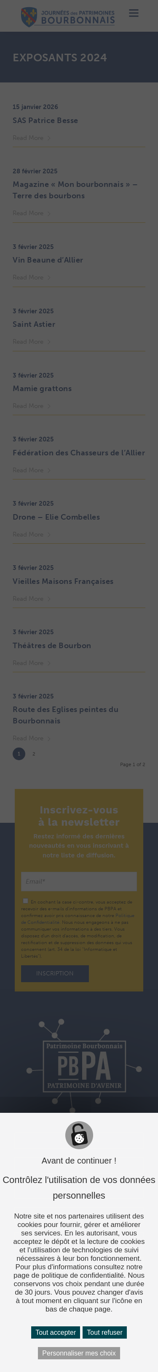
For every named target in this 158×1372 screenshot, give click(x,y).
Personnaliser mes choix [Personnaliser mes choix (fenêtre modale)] (78, 1353)
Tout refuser (104, 1332)
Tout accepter (55, 1332)
